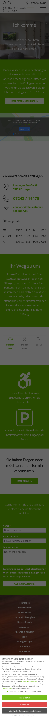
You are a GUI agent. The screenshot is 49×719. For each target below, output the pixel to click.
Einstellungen (7, 688)
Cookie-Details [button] (14, 716)
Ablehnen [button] (24, 704)
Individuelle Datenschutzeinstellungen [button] (24, 711)
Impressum (36, 716)
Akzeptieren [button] (24, 697)
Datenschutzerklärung (29, 681)
